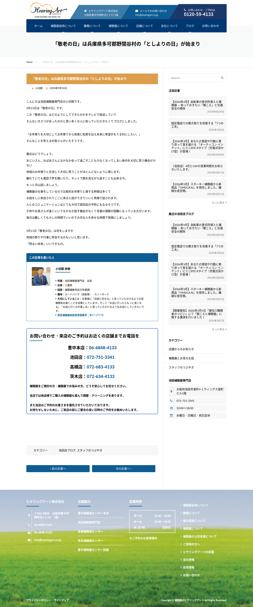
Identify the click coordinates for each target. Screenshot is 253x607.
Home (29, 62)
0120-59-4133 (198, 14)
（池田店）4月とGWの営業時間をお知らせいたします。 (197, 167)
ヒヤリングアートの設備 (198, 551)
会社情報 (188, 559)
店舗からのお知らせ (181, 349)
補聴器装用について (63, 25)
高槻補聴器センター (90, 531)
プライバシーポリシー (38, 600)
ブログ (190, 25)
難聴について (92, 25)
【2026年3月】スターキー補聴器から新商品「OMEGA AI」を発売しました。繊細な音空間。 (196, 187)
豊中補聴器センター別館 (93, 549)
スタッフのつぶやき (89, 450)
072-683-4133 (101, 366)
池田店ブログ (67, 450)
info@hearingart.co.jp (146, 14)
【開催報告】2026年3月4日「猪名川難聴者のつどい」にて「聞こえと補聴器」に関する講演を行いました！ (197, 314)
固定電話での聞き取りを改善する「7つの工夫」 (197, 124)
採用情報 (188, 567)
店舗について (144, 25)
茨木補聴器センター (90, 540)
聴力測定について (194, 520)
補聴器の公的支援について (200, 536)
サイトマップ (61, 600)
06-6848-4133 (103, 347)
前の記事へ (58, 468)
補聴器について (118, 25)
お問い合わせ (210, 25)
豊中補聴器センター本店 (93, 513)
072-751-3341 (101, 357)
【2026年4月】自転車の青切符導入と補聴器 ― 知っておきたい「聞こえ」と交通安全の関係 (197, 105)
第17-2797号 (80, 315)
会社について (169, 25)
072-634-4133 (101, 376)
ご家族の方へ (191, 544)
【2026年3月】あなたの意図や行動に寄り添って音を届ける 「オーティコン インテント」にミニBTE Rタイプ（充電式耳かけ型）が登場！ (197, 146)
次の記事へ (124, 468)
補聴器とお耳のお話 (181, 358)
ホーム (38, 25)
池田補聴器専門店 (89, 522)
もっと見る (218, 202)
